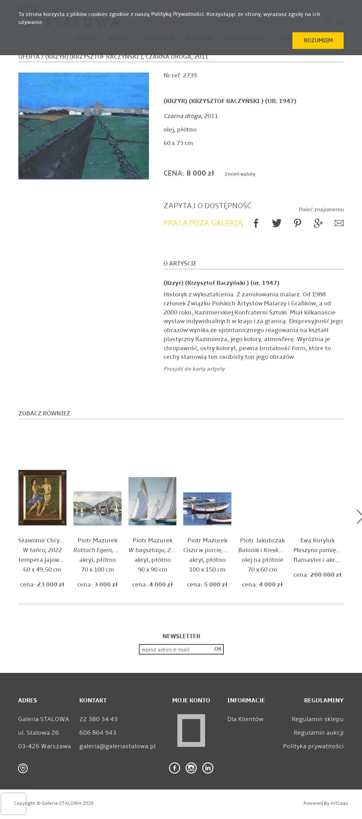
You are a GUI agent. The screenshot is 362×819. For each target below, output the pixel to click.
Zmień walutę (240, 174)
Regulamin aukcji (319, 732)
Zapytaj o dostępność (207, 206)
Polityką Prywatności (177, 14)
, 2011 (191, 116)
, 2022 (42, 550)
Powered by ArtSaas (325, 803)
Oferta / (31, 56)
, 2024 (155, 550)
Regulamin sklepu (318, 719)
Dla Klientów (245, 719)
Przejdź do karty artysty (194, 368)
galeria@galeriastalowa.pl (117, 746)
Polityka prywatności (313, 746)
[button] (318, 40)
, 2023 (101, 550)
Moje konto (191, 700)
